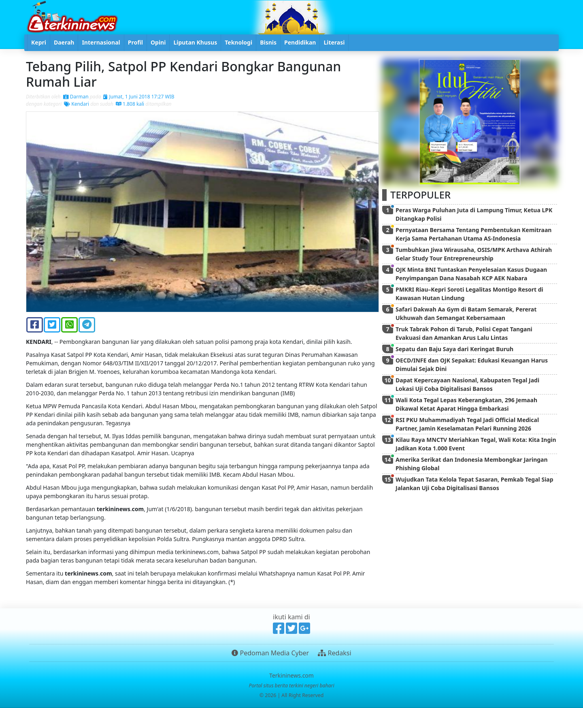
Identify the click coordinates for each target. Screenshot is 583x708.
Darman (76, 96)
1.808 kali (130, 103)
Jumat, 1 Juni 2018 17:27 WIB (138, 96)
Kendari (76, 103)
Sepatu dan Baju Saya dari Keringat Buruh (454, 349)
